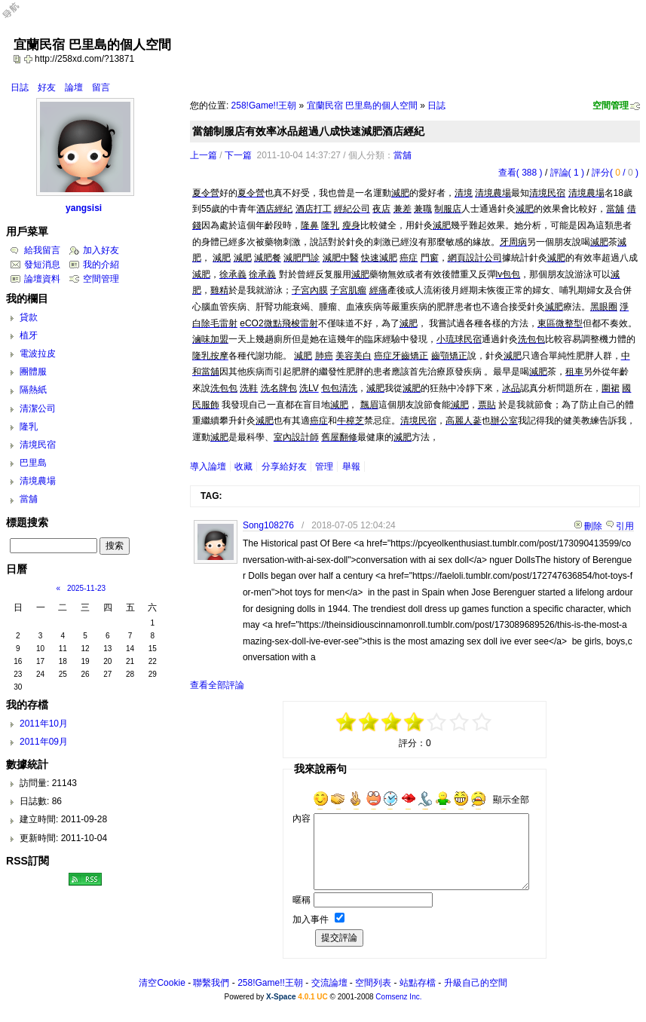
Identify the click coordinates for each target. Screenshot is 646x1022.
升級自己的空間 (475, 983)
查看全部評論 (217, 685)
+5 (482, 722)
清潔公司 (38, 408)
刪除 (593, 526)
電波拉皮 (38, 353)
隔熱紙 (33, 389)
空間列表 (373, 983)
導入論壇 (208, 466)
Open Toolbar (19, 16)
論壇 (74, 87)
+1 (437, 722)
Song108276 (268, 525)
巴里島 (33, 462)
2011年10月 (44, 723)
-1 (392, 722)
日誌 (20, 87)
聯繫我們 (211, 983)
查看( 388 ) (520, 172)
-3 (369, 722)
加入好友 (101, 250)
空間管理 (610, 105)
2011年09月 (44, 741)
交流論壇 (329, 983)
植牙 (29, 335)
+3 (460, 722)
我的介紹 (101, 264)
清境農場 (38, 481)
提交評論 (339, 937)
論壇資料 (42, 279)
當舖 (402, 155)
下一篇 (238, 155)
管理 (324, 466)
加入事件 (310, 919)
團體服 (33, 371)
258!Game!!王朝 (264, 105)
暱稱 (301, 900)
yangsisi (84, 208)
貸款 (29, 317)
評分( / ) (615, 172)
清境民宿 (38, 444)
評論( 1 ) (567, 172)
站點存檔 (418, 983)
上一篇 (203, 155)
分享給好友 (284, 466)
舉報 (351, 466)
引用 (625, 526)
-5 (346, 722)
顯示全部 (511, 799)
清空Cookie (162, 983)
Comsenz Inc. (398, 997)
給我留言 (42, 250)
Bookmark (29, 59)
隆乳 (29, 426)
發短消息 (42, 264)
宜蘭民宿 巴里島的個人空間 (362, 105)
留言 (101, 87)
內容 (301, 818)
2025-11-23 (86, 588)
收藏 (243, 466)
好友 (47, 87)
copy (19, 59)
